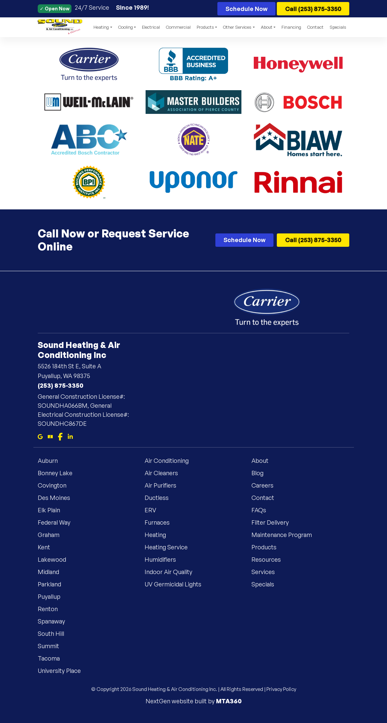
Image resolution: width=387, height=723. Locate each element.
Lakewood (56, 559)
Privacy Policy (281, 689)
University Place (63, 670)
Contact (315, 27)
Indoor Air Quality (172, 571)
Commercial (178, 27)
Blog (261, 473)
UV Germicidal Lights (177, 584)
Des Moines (58, 497)
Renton (52, 608)
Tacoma (53, 658)
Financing (291, 27)
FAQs (262, 510)
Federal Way (58, 522)
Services (267, 571)
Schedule (246, 8)
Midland (52, 571)
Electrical (151, 27)
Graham (52, 534)
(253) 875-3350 (60, 385)
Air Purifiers (164, 485)
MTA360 (229, 701)
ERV (154, 510)
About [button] (266, 27)
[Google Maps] (40, 435)
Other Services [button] (237, 27)
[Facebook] (60, 435)
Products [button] (205, 27)
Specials (338, 27)
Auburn (52, 460)
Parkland (53, 584)
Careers (266, 485)
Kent (48, 547)
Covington (56, 485)
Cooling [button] (125, 27)
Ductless (161, 497)
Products (267, 547)
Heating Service (170, 547)
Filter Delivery (274, 522)
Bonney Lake (59, 473)
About (263, 460)
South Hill (55, 633)
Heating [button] (101, 27)
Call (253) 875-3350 (313, 8)
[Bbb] (50, 435)
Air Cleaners (165, 473)
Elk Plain (53, 510)
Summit (52, 646)
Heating (159, 534)
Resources (270, 559)
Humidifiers (164, 559)
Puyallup (53, 596)
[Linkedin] (70, 435)
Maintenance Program (285, 534)
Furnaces (161, 522)
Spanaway (55, 621)
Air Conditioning (171, 460)
